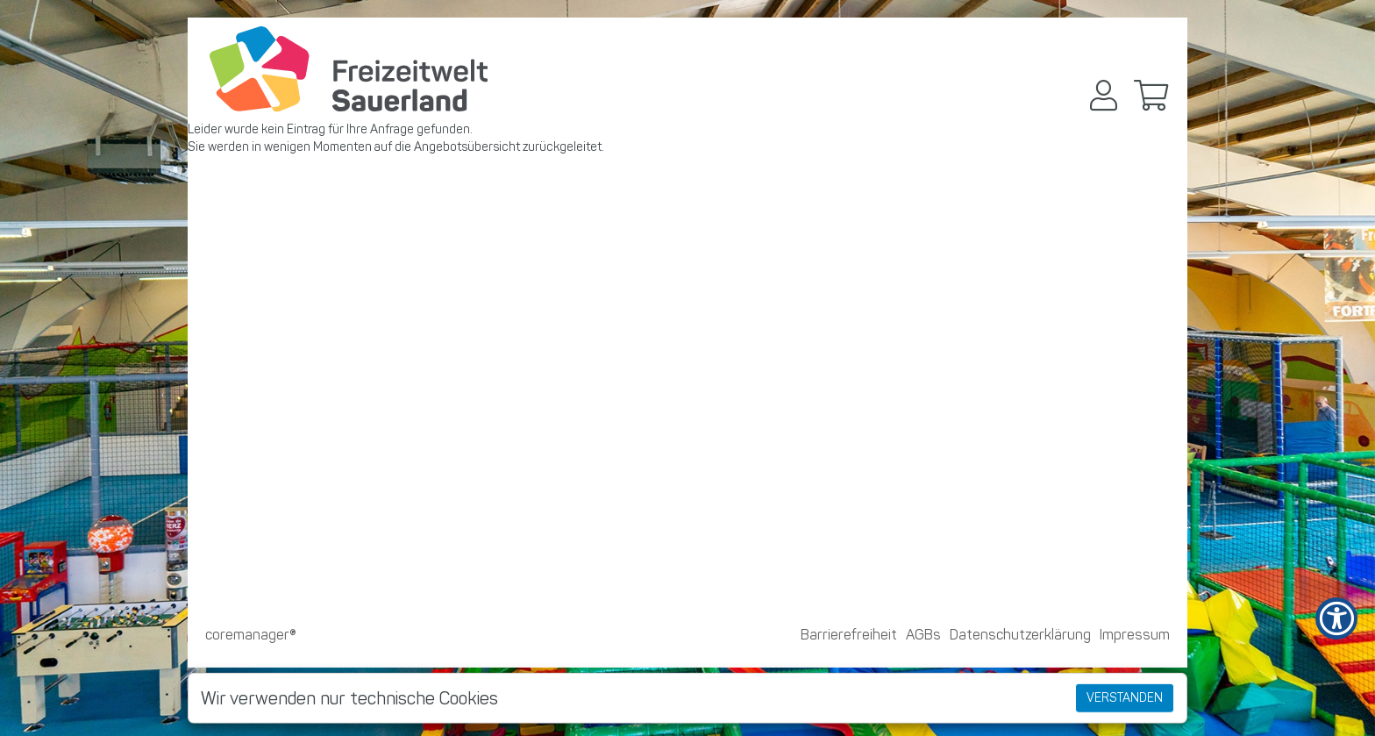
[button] (1103, 95)
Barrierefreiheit (849, 634)
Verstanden (1124, 697)
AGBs (923, 634)
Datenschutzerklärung (1020, 634)
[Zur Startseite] (348, 69)
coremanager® (250, 634)
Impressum (1135, 634)
